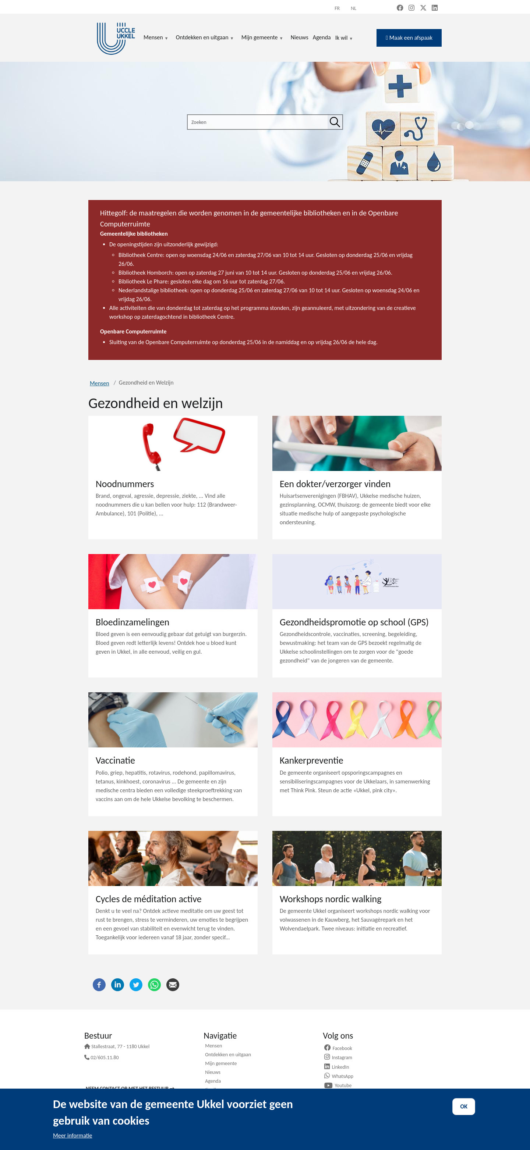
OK (463, 1106)
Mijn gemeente (221, 1064)
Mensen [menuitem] (156, 38)
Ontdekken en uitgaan (228, 1055)
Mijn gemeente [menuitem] (262, 38)
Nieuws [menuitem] (299, 37)
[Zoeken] (335, 122)
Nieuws (212, 1072)
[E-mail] (172, 984)
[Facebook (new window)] (400, 8)
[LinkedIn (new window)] (435, 8)
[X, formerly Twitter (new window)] (423, 8)
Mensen (99, 383)
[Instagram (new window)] (411, 8)
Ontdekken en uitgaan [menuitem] (205, 38)
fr (337, 8)
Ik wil (344, 38)
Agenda (213, 1081)
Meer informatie (72, 1135)
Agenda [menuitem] (322, 37)
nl (353, 8)
